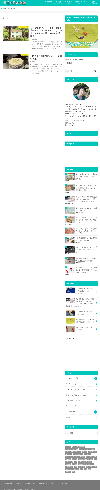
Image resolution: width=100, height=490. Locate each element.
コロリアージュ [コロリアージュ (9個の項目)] (93, 449)
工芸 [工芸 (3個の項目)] (86, 459)
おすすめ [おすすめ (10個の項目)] (68, 444)
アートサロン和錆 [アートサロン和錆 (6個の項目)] (89, 447)
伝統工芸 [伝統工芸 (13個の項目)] (74, 457)
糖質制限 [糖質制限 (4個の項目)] (76, 467)
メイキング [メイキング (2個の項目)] (87, 452)
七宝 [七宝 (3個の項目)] (77, 454)
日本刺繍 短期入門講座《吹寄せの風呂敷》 (80, 319)
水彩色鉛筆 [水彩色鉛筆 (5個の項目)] (89, 464)
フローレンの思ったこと (76, 393)
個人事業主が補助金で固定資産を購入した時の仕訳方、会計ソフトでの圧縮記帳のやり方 (86, 198)
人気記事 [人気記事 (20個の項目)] (68, 457)
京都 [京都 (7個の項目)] (95, 454)
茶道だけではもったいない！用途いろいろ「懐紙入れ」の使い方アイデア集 (86, 219)
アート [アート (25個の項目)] (81, 447)
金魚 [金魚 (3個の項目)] (73, 469)
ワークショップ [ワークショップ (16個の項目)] (70, 454)
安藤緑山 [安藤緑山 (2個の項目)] (81, 459)
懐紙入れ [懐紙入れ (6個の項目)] (68, 462)
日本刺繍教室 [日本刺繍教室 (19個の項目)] (69, 464)
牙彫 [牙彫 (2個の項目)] (67, 467)
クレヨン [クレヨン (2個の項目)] (84, 449)
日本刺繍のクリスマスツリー (80, 311)
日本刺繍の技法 (69, 2)
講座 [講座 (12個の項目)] (89, 467)
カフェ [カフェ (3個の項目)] (67, 449)
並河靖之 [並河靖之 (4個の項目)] (82, 454)
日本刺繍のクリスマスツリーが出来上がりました (80, 290)
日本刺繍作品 (78, 2)
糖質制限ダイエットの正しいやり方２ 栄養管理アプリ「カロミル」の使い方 (86, 269)
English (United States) (75, 59)
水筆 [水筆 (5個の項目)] (95, 464)
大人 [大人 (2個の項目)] (95, 457)
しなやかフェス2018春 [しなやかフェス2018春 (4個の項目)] (78, 444)
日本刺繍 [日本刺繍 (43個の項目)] (81, 462)
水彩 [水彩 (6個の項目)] (76, 464)
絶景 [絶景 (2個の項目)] (81, 467)
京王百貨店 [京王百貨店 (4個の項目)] (89, 454)
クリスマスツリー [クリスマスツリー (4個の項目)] (75, 449)
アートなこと (72, 376)
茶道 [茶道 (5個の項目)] (85, 467)
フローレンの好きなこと (75, 387)
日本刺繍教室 (48, 2)
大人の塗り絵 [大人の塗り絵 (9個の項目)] (69, 459)
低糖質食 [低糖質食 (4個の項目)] (81, 457)
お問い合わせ (95, 2)
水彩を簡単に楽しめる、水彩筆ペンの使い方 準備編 (86, 238)
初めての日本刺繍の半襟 (79, 327)
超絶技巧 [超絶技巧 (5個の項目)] (68, 469)
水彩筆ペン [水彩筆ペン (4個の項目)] (81, 464)
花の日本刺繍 (18, 487)
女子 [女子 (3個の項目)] (76, 459)
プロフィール (87, 2)
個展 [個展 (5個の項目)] (86, 457)
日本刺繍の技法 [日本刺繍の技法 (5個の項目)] (89, 462)
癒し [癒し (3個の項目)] (71, 467)
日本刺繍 (58, 2)
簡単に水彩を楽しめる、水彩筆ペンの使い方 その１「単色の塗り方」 (86, 176)
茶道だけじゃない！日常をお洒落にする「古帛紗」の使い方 (86, 229)
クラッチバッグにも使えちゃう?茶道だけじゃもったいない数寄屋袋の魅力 (86, 187)
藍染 (68, 415)
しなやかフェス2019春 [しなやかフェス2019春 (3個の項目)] (72, 447)
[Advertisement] (80, 351)
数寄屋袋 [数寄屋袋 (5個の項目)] (74, 462)
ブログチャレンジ (73, 398)
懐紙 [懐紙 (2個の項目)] (90, 459)
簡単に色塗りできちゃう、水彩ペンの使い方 (86, 209)
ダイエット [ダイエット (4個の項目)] (69, 452)
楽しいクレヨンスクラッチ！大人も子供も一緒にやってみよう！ (86, 249)
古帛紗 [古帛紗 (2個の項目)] (91, 457)
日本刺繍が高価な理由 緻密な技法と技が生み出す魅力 (85, 259)
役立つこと (71, 404)
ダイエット (71, 382)
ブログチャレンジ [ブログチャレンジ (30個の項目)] (78, 452)
